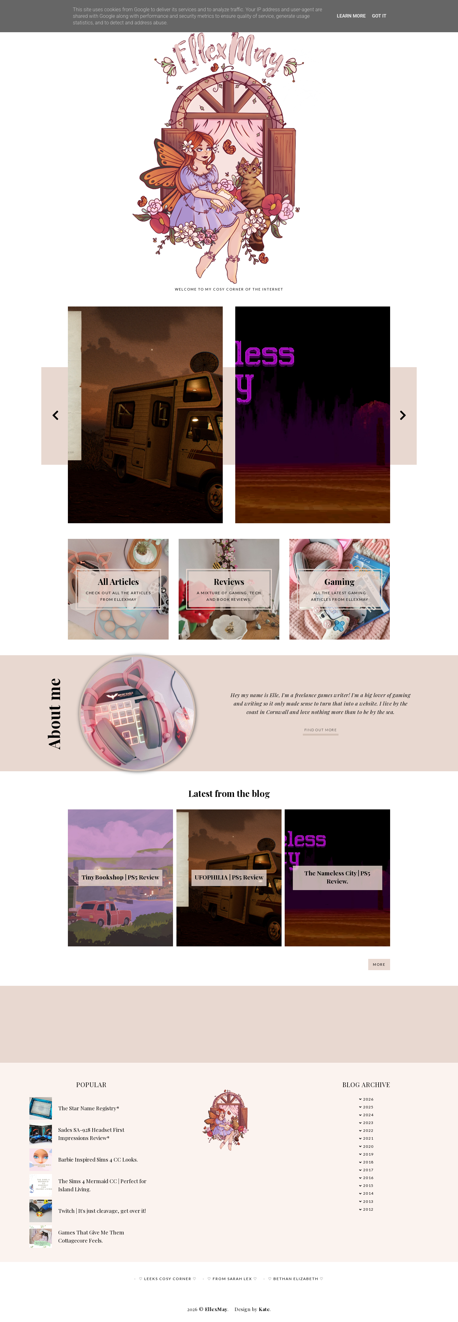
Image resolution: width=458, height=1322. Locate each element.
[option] (145, 414)
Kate (264, 1309)
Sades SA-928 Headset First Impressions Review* (91, 1133)
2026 (368, 1099)
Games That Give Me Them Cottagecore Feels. (91, 1236)
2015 (368, 1185)
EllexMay (216, 1309)
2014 (368, 1193)
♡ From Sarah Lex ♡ (232, 1278)
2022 (368, 1130)
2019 (368, 1154)
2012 (368, 1209)
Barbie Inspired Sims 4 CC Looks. (98, 1159)
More (379, 964)
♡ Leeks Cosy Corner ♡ (168, 1278)
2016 (368, 1177)
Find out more (320, 730)
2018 (368, 1162)
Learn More (351, 16)
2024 (368, 1114)
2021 (368, 1138)
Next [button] (402, 414)
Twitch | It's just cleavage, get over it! (102, 1210)
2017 (368, 1170)
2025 (368, 1107)
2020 (368, 1146)
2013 (368, 1201)
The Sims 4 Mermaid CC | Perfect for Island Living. (102, 1185)
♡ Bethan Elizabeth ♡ (296, 1278)
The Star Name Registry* (88, 1108)
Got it (379, 16)
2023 (368, 1122)
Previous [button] (55, 414)
